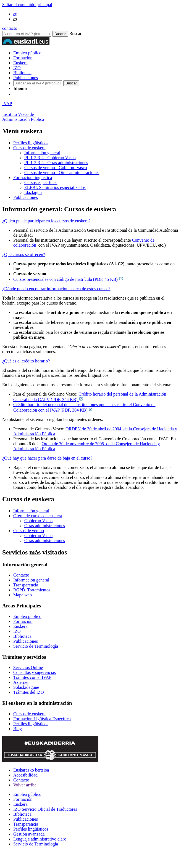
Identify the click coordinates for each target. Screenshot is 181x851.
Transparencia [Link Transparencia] (25, 585)
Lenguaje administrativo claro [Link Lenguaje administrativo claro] (39, 839)
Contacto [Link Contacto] (21, 575)
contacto (9, 28)
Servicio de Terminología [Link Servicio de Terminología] (35, 646)
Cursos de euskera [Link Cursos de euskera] (29, 713)
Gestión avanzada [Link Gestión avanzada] (28, 834)
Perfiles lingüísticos (30, 142)
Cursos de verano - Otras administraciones (61, 172)
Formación (22, 57)
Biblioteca (22, 72)
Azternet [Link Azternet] (20, 682)
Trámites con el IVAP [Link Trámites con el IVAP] (32, 677)
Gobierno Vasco (38, 520)
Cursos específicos (40, 182)
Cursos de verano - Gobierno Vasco (55, 167)
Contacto (21, 780)
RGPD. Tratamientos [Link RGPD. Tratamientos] (31, 590)
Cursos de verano (28, 530)
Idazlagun (33, 192)
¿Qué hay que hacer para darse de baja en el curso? (47, 458)
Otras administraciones (44, 525)
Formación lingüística (32, 177)
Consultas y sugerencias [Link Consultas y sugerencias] (34, 672)
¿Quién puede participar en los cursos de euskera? (46, 220)
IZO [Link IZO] (17, 631)
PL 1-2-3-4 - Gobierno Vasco (50, 157)
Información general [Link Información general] (31, 580)
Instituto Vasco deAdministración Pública (23, 117)
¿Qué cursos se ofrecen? (23, 254)
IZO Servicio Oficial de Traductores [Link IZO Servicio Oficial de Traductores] (45, 809)
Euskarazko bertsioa (31, 770)
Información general (42, 152)
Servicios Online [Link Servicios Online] (28, 667)
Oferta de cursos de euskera (37, 515)
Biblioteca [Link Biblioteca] (22, 636)
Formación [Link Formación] (22, 621)
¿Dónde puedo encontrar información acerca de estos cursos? (56, 288)
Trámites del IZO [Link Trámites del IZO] (28, 692)
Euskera (20, 62)
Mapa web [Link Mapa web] (22, 595)
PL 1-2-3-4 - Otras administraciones (56, 162)
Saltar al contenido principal (27, 4)
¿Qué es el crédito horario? (26, 361)
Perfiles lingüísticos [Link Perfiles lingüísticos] (30, 723)
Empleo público (27, 52)
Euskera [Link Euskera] (20, 626)
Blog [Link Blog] (17, 728)
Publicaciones (25, 77)
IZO (17, 67)
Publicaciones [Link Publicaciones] (25, 641)
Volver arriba (24, 785)
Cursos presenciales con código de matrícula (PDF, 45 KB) (68, 279)
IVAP (7, 103)
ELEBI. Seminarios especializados (55, 187)
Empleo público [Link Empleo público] (27, 616)
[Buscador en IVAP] (26, 34)
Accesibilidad (25, 775)
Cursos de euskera (29, 147)
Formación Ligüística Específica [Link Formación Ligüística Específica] (42, 718)
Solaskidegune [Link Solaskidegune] (26, 687)
